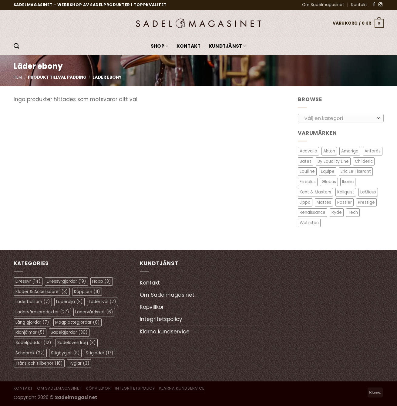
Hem (18, 77)
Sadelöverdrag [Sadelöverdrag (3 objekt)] (76, 343)
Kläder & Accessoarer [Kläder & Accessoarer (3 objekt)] (41, 292)
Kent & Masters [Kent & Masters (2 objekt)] (315, 192)
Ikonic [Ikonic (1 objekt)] (348, 182)
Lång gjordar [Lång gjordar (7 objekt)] (32, 322)
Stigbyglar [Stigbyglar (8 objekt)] (65, 353)
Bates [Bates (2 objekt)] (305, 161)
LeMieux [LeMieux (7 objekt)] (368, 192)
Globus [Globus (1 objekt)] (329, 182)
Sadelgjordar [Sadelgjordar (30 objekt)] (69, 332)
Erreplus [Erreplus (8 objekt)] (308, 182)
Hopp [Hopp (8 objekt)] (101, 281)
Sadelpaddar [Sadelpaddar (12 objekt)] (33, 343)
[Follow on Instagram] (380, 4)
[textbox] (339, 118)
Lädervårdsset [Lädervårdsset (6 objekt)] (94, 312)
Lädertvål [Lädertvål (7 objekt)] (102, 302)
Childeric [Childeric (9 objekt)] (364, 161)
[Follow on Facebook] (374, 4)
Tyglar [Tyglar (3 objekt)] (79, 363)
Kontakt (359, 5)
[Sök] (16, 46)
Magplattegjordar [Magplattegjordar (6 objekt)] (77, 322)
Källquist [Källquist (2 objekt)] (345, 192)
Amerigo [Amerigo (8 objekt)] (349, 151)
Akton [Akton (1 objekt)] (329, 151)
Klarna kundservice (165, 331)
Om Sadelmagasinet (323, 5)
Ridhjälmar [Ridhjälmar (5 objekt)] (30, 332)
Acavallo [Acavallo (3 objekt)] (308, 151)
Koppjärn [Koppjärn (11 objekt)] (87, 292)
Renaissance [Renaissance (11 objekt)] (312, 212)
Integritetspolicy (161, 319)
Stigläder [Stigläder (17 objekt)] (99, 353)
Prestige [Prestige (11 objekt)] (366, 202)
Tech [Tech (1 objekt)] (353, 212)
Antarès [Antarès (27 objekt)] (373, 151)
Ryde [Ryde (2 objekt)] (336, 212)
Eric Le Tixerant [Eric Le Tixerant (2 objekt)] (356, 171)
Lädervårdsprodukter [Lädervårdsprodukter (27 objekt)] (42, 312)
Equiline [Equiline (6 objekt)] (307, 171)
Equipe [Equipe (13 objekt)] (328, 171)
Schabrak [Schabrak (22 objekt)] (30, 353)
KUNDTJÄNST (228, 46)
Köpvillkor (152, 307)
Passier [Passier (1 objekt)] (344, 202)
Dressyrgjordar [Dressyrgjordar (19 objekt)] (66, 281)
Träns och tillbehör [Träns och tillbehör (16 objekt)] (39, 363)
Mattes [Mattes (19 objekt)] (324, 202)
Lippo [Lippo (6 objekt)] (305, 202)
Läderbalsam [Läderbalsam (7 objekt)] (32, 302)
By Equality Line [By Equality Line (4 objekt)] (333, 161)
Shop (160, 46)
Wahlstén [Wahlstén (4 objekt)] (309, 223)
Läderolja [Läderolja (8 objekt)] (69, 302)
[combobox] (341, 118)
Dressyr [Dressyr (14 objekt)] (28, 281)
